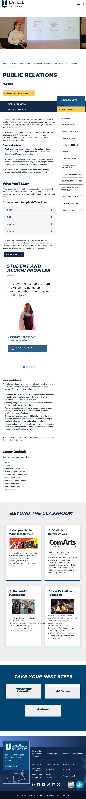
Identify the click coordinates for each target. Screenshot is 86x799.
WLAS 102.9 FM (55, 615)
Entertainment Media (71, 131)
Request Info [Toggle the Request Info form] (71, 109)
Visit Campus (62, 691)
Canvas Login (68, 764)
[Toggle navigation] (78, 3)
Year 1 (9, 210)
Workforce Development (73, 753)
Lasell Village (51, 753)
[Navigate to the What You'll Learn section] (17, 104)
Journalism (66, 152)
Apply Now (43, 709)
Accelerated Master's (70, 203)
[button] (24, 367)
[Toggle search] (83, 3)
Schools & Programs (27, 63)
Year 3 (9, 224)
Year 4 (9, 231)
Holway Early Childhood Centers (37, 753)
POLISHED (18, 628)
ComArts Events (72, 209)
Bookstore (50, 769)
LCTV (61, 626)
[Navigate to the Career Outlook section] (16, 109)
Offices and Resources (37, 775)
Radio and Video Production (69, 166)
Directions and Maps (36, 769)
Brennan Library (52, 764)
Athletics (66, 769)
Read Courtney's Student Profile (27, 349)
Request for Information (18, 93)
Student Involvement (72, 196)
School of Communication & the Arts (52, 63)
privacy (66, 795)
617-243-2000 (11, 766)
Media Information (51, 775)
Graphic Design (68, 138)
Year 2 (9, 217)
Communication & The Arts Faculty (70, 189)
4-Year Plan (14, 255)
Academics (13, 63)
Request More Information (23, 690)
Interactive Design (70, 145)
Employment (37, 764)
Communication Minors (72, 181)
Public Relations (9, 67)
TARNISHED (34, 623)
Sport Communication (71, 174)
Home (5, 63)
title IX (58, 795)
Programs (73, 63)
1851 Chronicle (10, 151)
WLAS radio (27, 154)
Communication (69, 125)
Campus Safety (69, 776)
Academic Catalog (14, 440)
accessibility (50, 795)
